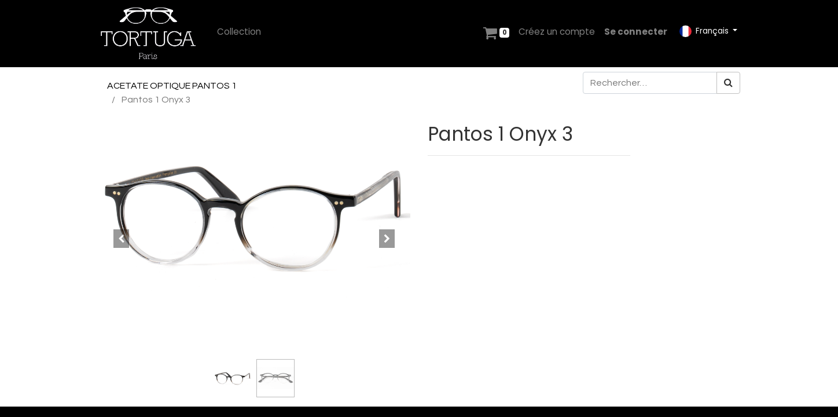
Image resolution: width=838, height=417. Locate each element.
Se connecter (635, 31)
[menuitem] (239, 32)
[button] (121, 239)
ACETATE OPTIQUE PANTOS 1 (172, 85)
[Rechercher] (728, 83)
